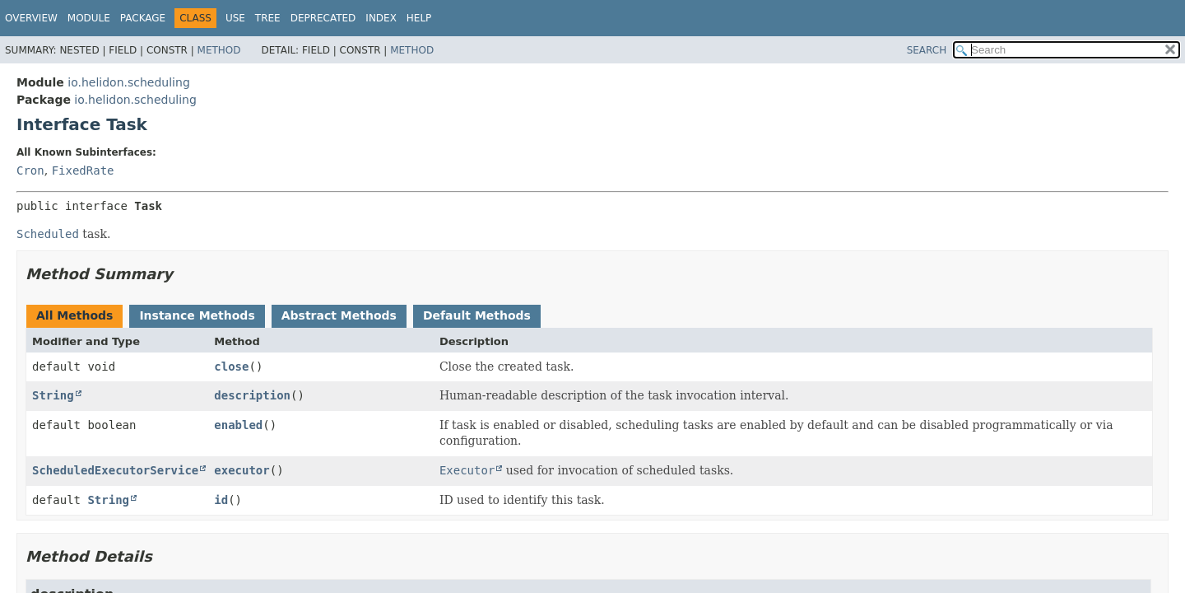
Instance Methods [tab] (196, 315)
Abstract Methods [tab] (339, 315)
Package (142, 18)
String (53, 395)
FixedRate (83, 170)
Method (219, 50)
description (252, 395)
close (231, 366)
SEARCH (927, 50)
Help (419, 18)
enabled (238, 425)
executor (241, 470)
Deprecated (323, 18)
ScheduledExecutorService (115, 470)
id (221, 500)
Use (235, 18)
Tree (268, 18)
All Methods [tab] (74, 315)
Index (381, 18)
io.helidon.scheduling (128, 82)
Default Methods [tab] (477, 315)
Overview (31, 18)
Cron (30, 170)
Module (88, 18)
